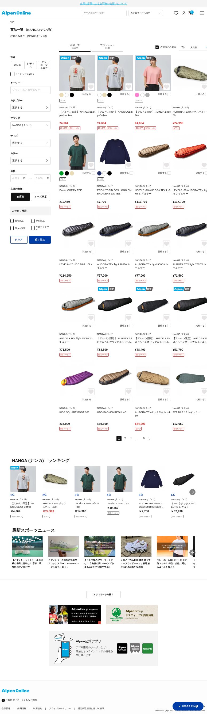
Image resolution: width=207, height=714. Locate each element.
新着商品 (19, 220)
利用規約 (37, 708)
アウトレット (107, 46)
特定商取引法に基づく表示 (91, 708)
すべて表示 (41, 196)
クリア (18, 239)
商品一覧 (74, 46)
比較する (87, 94)
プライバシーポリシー (60, 708)
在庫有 (20, 196)
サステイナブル (42, 228)
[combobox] (104, 13)
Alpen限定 (20, 228)
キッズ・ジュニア (44, 65)
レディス (30, 65)
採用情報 (21, 708)
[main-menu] (202, 13)
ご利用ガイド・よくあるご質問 (21, 700)
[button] (192, 492)
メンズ (17, 65)
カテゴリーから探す (103, 594)
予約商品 (40, 220)
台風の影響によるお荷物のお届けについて (103, 3)
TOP (12, 22)
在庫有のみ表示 (168, 47)
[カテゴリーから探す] (145, 13)
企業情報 (6, 708)
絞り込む (40, 239)
